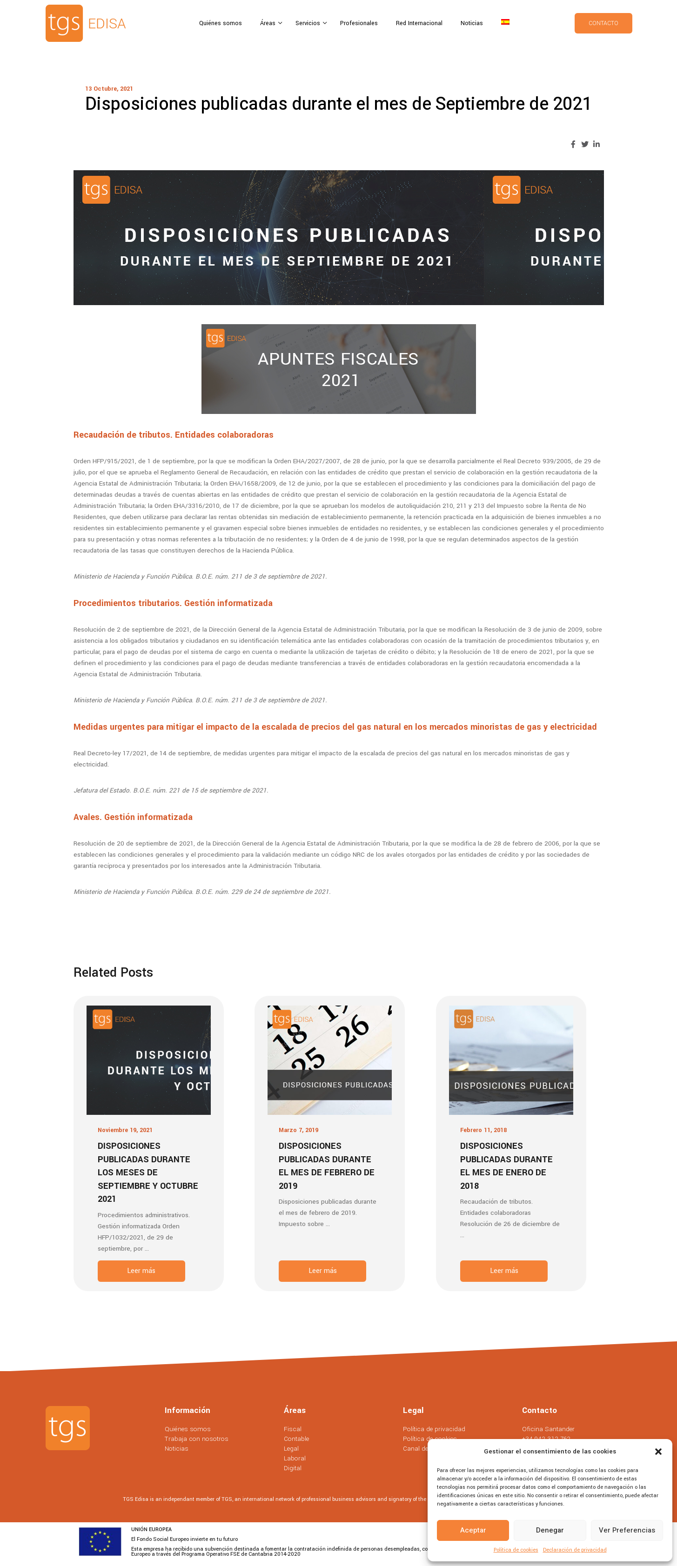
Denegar (550, 1530)
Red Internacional (419, 23)
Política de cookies (516, 1549)
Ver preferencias (627, 1530)
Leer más (141, 1271)
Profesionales (359, 23)
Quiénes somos (220, 23)
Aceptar (473, 1530)
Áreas (268, 23)
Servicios (308, 23)
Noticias (472, 23)
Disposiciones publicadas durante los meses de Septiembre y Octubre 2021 (148, 1172)
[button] (658, 1451)
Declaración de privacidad (575, 1549)
